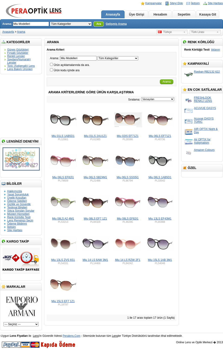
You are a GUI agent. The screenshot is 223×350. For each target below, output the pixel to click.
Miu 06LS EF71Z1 (160, 136)
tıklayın (215, 49)
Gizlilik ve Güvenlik (19, 204)
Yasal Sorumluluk (18, 194)
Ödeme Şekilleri (17, 201)
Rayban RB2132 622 (207, 71)
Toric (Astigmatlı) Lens (21, 66)
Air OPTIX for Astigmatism (202, 141)
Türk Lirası (197, 32)
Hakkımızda (14, 191)
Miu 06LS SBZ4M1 (95, 177)
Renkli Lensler (16, 56)
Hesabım (160, 14)
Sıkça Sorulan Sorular (20, 210)
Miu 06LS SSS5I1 (128, 177)
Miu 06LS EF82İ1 (63, 177)
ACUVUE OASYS (205, 108)
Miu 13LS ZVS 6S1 (63, 260)
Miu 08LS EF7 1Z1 (95, 218)
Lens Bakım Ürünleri (20, 69)
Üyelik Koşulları (16, 197)
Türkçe (165, 32)
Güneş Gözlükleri (18, 49)
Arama (21, 31)
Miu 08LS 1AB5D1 (159, 177)
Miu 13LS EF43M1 (159, 218)
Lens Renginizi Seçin (20, 220)
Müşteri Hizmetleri (18, 214)
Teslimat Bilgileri (17, 207)
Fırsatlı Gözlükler (17, 53)
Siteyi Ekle (176, 3)
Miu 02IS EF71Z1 (127, 136)
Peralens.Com (71, 335)
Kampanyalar (153, 3)
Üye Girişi (136, 14)
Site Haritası (215, 3)
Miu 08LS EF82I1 (127, 218)
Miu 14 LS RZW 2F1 (127, 260)
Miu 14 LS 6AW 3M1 (95, 260)
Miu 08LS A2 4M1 (63, 218)
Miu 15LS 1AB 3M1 (160, 260)
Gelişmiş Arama (116, 24)
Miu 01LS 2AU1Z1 (95, 136)
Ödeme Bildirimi (17, 223)
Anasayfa (113, 14)
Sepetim (184, 14)
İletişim (195, 3)
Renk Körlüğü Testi (19, 217)
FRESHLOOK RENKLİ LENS (203, 99)
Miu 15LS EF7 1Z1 (63, 301)
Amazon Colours (204, 150)
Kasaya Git (207, 14)
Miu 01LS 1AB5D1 (63, 136)
